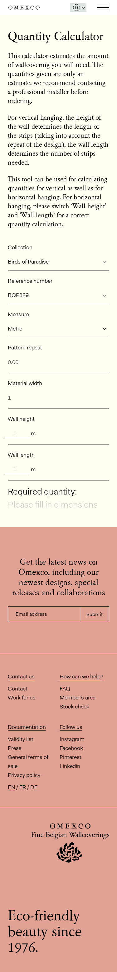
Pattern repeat (25, 347)
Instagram (72, 739)
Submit (94, 614)
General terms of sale (28, 761)
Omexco (24, 8)
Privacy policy (24, 775)
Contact (17, 688)
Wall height (21, 419)
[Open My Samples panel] (78, 7)
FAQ (65, 688)
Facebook (71, 748)
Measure (18, 314)
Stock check (74, 706)
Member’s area (77, 697)
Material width (25, 383)
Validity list (20, 739)
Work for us (22, 697)
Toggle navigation (103, 7)
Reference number (30, 281)
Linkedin (70, 766)
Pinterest (70, 757)
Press (15, 748)
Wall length (21, 455)
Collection (20, 247)
